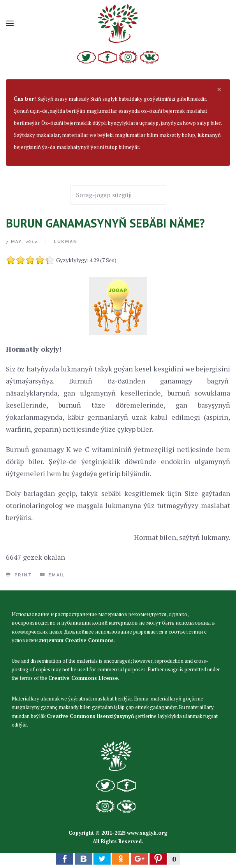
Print (19, 575)
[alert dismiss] (219, 89)
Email (52, 575)
